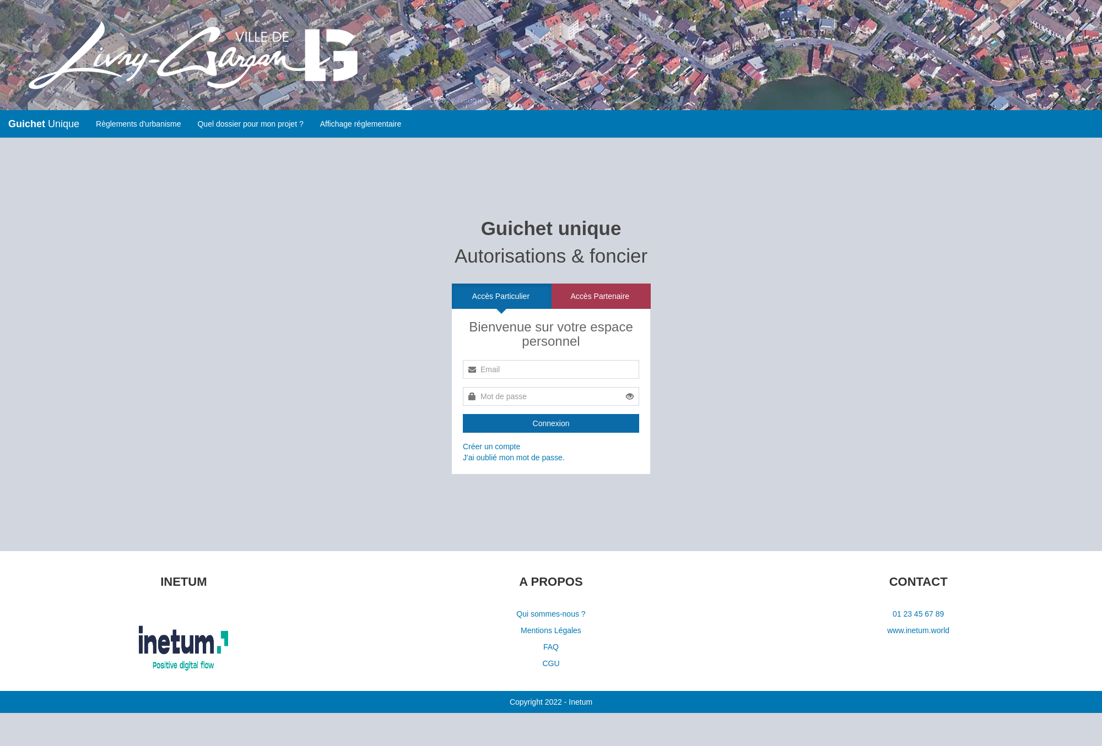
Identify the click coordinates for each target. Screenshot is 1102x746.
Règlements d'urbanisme (138, 123)
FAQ (551, 646)
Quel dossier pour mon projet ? (250, 123)
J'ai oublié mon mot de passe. (514, 457)
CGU (550, 663)
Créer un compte (491, 446)
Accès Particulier (501, 296)
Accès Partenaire (600, 296)
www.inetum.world (918, 630)
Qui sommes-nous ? (550, 613)
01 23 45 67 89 (918, 613)
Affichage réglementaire (361, 123)
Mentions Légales (551, 630)
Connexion (551, 423)
